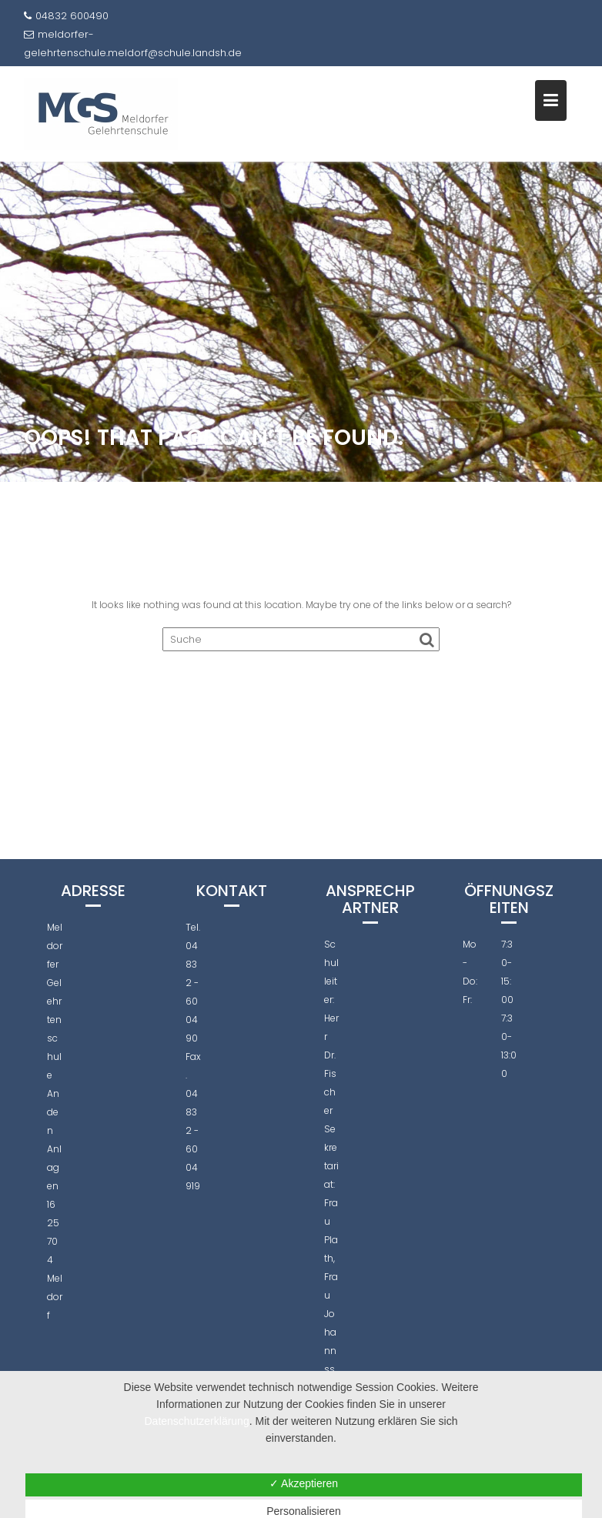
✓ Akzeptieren (303, 1483)
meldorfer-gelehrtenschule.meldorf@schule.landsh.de (133, 43)
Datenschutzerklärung (197, 1421)
